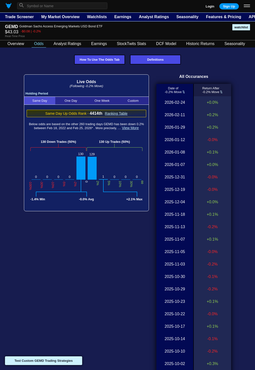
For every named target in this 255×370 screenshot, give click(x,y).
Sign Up (229, 6)
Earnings (122, 17)
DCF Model (166, 44)
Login (210, 6)
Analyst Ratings (154, 17)
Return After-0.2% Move (210, 90)
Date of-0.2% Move (173, 90)
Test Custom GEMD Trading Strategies (43, 361)
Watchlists (97, 17)
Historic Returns (200, 44)
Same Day (39, 101)
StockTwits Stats (131, 44)
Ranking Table (116, 113)
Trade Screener (19, 17)
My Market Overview (60, 17)
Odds (39, 44)
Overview (15, 44)
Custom (133, 101)
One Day (70, 101)
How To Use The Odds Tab (100, 59)
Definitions (155, 59)
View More (130, 128)
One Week (101, 101)
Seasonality (187, 17)
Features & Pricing (223, 17)
